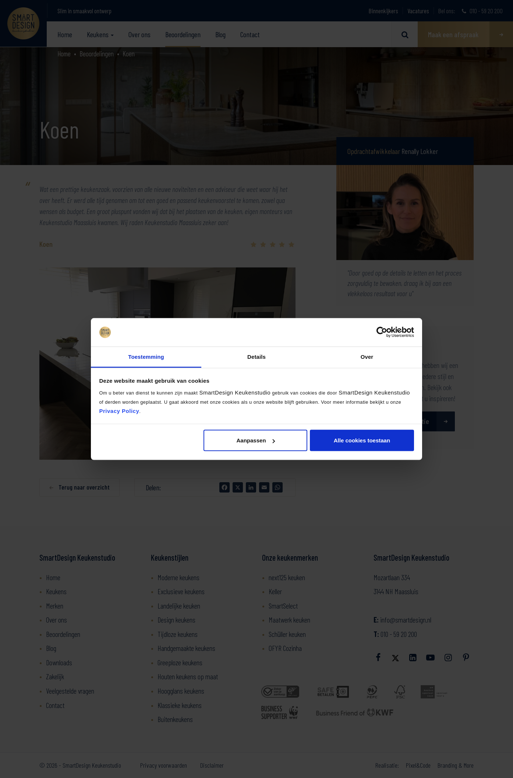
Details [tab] (256, 356)
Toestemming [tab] (146, 356)
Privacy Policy (119, 410)
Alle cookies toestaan (362, 440)
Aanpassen (256, 440)
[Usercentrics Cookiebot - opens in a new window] (382, 332)
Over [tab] (367, 356)
